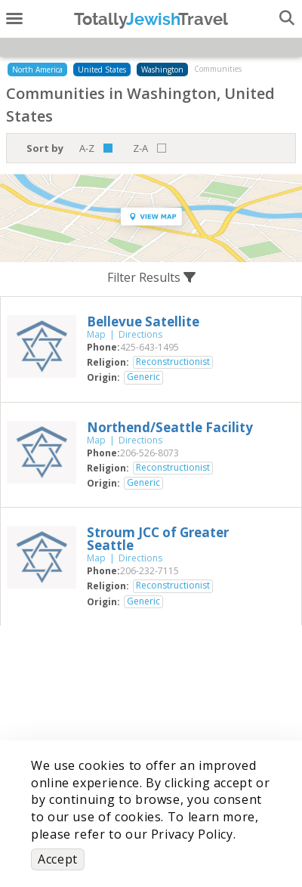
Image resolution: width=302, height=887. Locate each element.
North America (37, 69)
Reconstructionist (173, 362)
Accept (58, 859)
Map (96, 334)
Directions (140, 334)
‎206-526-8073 (149, 453)
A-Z (86, 148)
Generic (143, 377)
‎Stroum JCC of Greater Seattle (158, 539)
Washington (162, 69)
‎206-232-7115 (149, 570)
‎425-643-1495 (149, 347)
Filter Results (151, 277)
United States (102, 69)
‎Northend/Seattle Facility (170, 427)
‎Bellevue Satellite (143, 321)
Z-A (140, 148)
